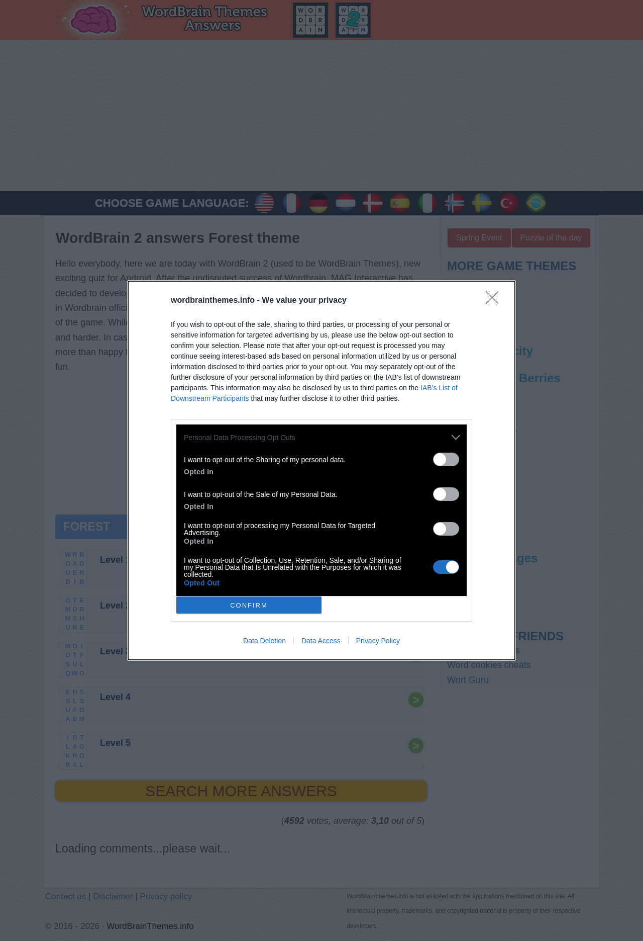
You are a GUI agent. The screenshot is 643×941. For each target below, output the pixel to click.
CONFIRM (249, 605)
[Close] (495, 300)
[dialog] (321, 470)
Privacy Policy (378, 641)
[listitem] (321, 437)
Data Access (321, 641)
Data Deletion (264, 641)
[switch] (446, 459)
